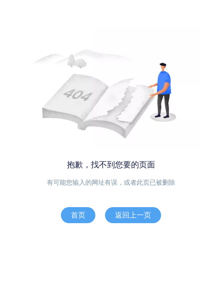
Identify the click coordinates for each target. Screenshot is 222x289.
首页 (78, 215)
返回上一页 (133, 215)
